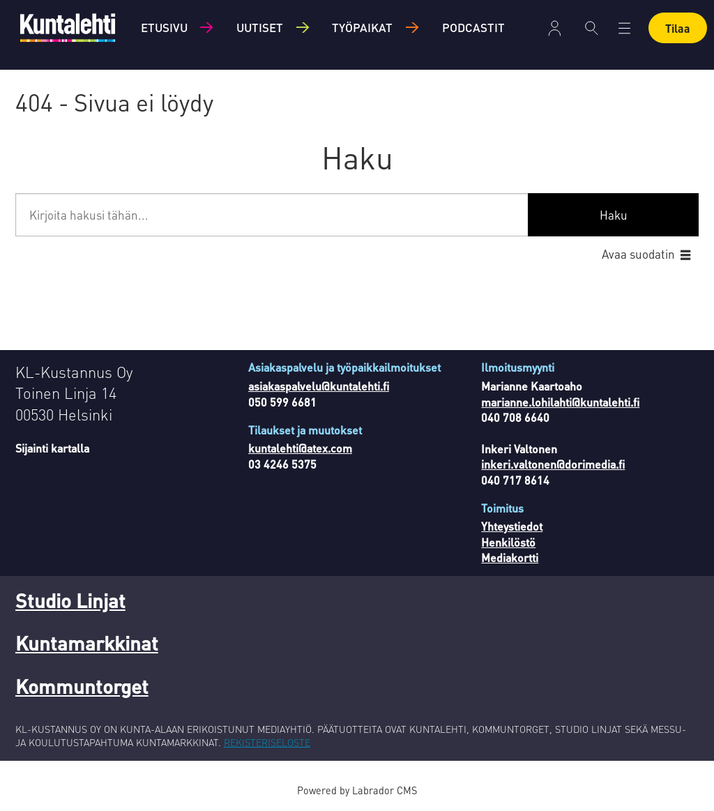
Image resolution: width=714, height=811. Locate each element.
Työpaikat (362, 27)
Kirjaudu (554, 28)
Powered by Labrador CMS (357, 790)
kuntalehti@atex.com (300, 448)
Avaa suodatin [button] (638, 254)
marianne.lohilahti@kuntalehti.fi (560, 402)
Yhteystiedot (511, 526)
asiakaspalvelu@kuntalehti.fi (318, 386)
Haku (614, 214)
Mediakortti (509, 557)
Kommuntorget (82, 686)
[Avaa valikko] (624, 28)
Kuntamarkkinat (86, 642)
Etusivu (164, 27)
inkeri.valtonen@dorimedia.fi (553, 464)
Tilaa (677, 28)
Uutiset (259, 27)
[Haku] (591, 27)
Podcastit (473, 27)
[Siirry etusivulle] (67, 28)
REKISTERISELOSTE (267, 742)
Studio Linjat (70, 600)
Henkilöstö (508, 542)
